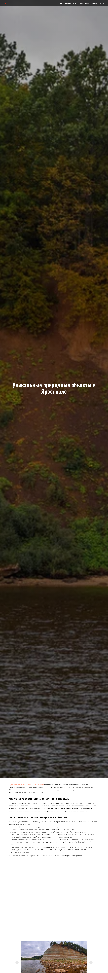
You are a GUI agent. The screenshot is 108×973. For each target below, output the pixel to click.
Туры (61, 3)
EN (100, 3)
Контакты (94, 3)
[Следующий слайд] (91, 962)
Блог (81, 3)
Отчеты (75, 3)
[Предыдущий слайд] (17, 962)
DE (103, 3)
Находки (87, 3)
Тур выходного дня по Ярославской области (26, 785)
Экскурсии (68, 3)
